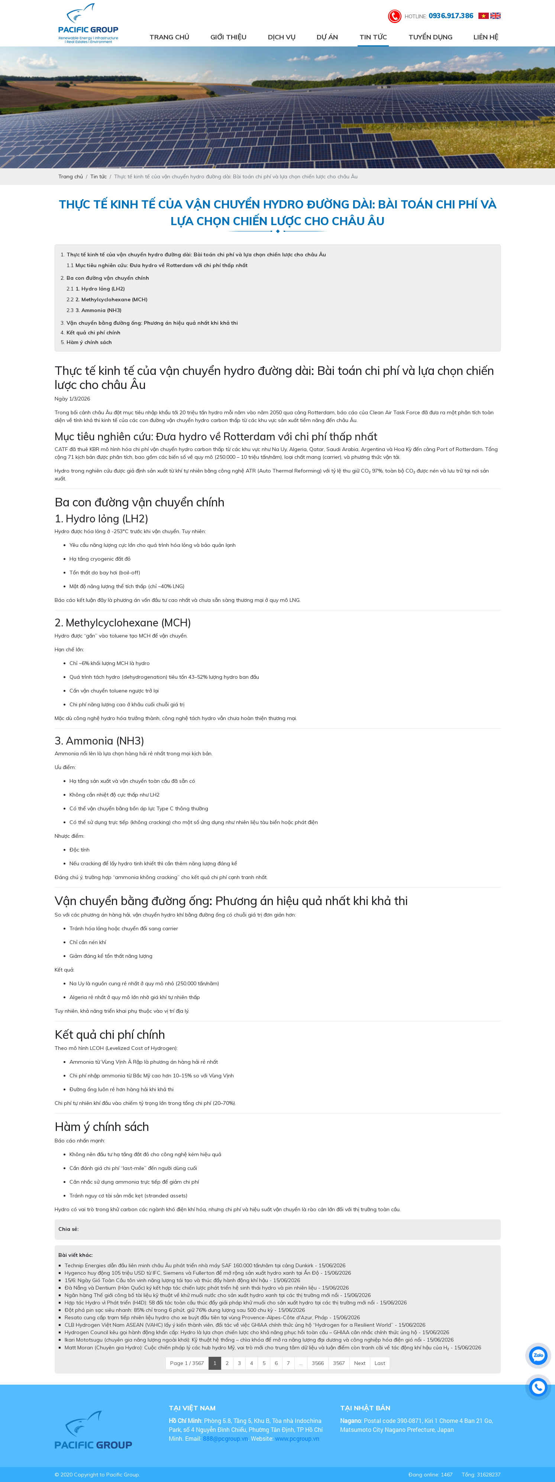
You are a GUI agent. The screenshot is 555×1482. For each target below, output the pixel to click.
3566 (318, 1363)
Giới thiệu (228, 37)
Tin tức (373, 37)
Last (380, 1363)
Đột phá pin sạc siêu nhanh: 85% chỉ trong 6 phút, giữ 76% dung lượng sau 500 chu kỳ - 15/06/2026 (185, 1310)
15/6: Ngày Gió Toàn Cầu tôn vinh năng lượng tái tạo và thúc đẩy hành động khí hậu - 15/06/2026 (182, 1280)
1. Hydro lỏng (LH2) (100, 288)
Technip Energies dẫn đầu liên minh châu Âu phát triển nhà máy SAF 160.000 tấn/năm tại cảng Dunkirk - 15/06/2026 (205, 1265)
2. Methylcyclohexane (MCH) (111, 299)
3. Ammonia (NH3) (98, 310)
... (301, 1363)
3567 (339, 1363)
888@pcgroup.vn (225, 1438)
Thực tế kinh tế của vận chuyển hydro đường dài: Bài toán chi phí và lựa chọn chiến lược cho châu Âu (196, 254)
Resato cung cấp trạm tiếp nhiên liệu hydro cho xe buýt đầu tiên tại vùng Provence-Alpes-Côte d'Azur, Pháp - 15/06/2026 (212, 1317)
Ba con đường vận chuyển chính (108, 278)
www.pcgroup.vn (298, 1438)
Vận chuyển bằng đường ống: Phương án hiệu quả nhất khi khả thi (152, 323)
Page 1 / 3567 (187, 1363)
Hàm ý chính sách (89, 342)
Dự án (327, 37)
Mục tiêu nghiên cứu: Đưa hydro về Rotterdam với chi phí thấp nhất (161, 265)
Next (359, 1363)
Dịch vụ (282, 37)
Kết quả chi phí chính (93, 332)
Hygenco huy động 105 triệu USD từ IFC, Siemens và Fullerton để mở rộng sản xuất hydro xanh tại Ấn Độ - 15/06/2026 (208, 1272)
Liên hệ (486, 37)
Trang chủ (169, 37)
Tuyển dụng (430, 37)
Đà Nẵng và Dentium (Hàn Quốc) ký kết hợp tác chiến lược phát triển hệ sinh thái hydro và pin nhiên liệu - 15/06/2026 (207, 1287)
